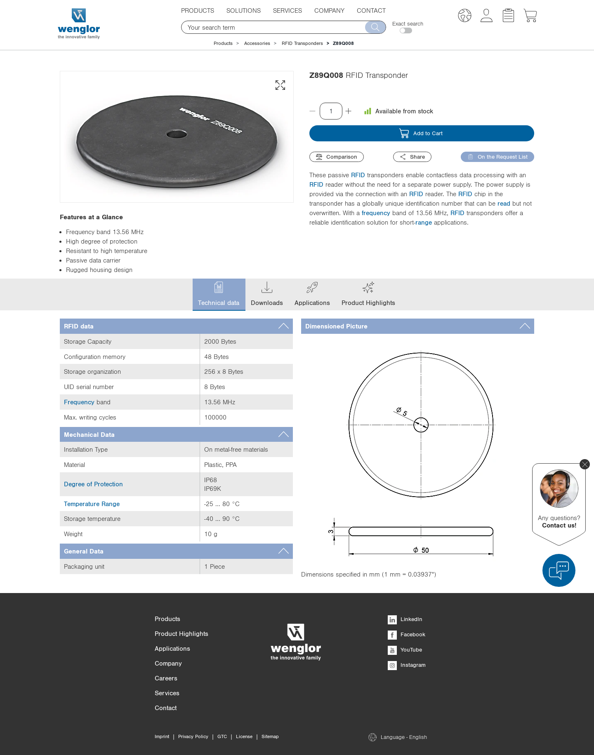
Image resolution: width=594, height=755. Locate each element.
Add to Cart (421, 133)
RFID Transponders (302, 43)
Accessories (257, 43)
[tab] (176, 326)
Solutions (243, 10)
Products (197, 10)
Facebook (406, 634)
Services (287, 10)
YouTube (405, 649)
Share (412, 157)
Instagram (407, 665)
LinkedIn (405, 619)
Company (329, 10)
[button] (465, 17)
